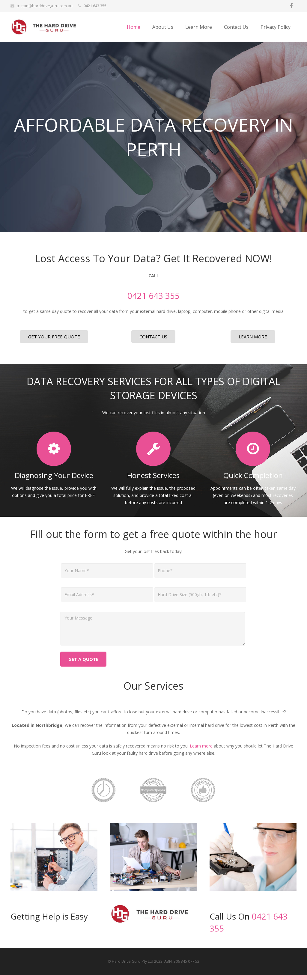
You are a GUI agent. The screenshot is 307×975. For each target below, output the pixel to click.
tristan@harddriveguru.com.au (45, 5)
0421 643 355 (95, 5)
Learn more (201, 746)
